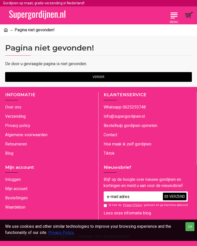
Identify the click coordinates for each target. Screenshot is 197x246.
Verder (98, 77)
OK (190, 227)
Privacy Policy (61, 232)
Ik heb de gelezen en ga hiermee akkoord (146, 205)
